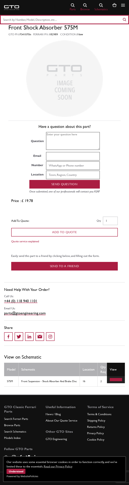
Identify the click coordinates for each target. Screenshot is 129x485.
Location (37, 174)
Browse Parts (12, 425)
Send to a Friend (64, 266)
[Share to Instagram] (50, 336)
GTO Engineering (56, 439)
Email (37, 156)
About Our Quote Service (61, 420)
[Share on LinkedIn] (29, 336)
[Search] (124, 19)
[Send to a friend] (40, 336)
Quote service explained (25, 241)
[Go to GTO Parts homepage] (11, 7)
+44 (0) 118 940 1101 (20, 301)
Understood (16, 471)
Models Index (12, 438)
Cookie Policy (95, 439)
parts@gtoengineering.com (25, 313)
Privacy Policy (95, 433)
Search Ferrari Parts (16, 419)
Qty (99, 220)
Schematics (101, 7)
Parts (73, 7)
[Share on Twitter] (19, 336)
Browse (85, 7)
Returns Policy (96, 427)
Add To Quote (64, 232)
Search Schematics (15, 431)
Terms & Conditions (99, 414)
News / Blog (53, 414)
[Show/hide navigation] (123, 5)
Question (37, 141)
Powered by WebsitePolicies (22, 476)
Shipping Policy (96, 420)
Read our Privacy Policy (58, 466)
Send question (64, 184)
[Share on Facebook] (8, 336)
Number (37, 165)
